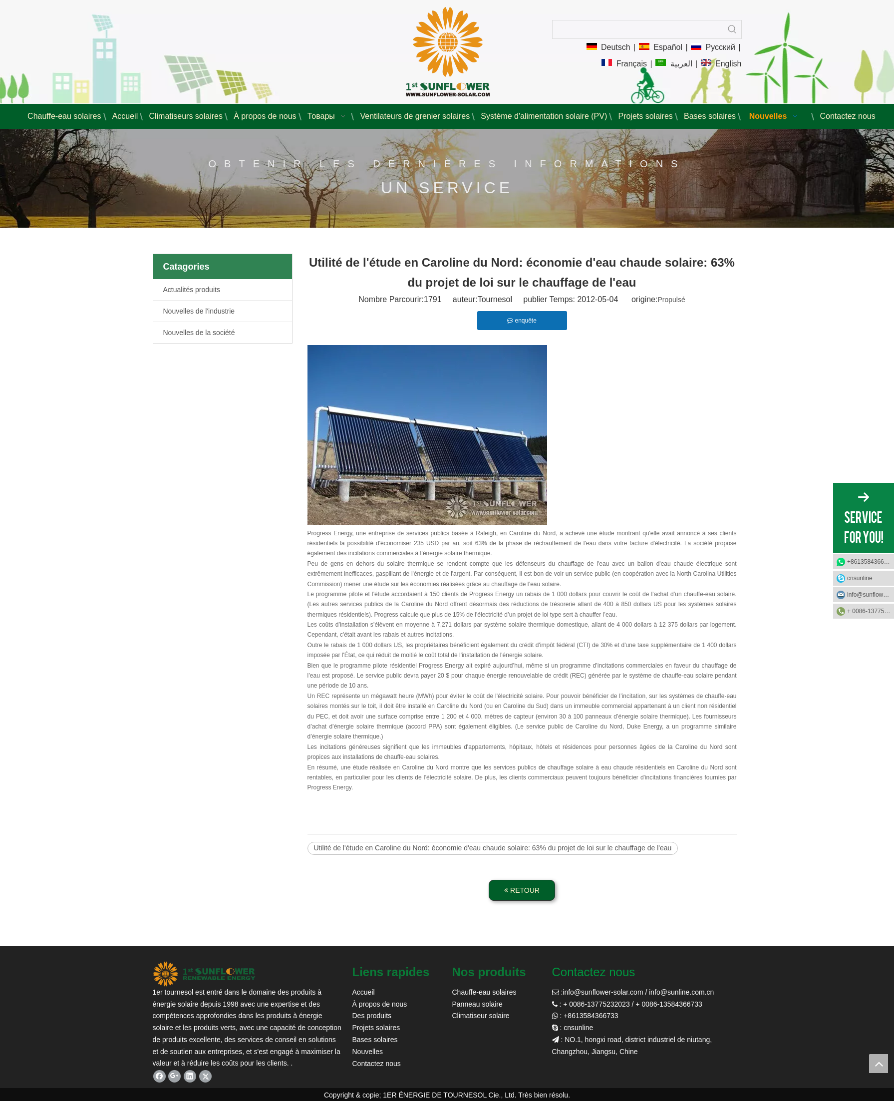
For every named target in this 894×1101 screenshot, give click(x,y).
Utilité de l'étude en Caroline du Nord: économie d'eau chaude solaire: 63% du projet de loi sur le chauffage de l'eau (493, 848)
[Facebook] (159, 1076)
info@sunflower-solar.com (603, 992)
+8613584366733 (870, 561)
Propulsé (671, 300)
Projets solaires (376, 1028)
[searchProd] (638, 29)
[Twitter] (205, 1076)
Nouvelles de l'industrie (199, 311)
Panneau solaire (477, 1004)
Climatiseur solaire (481, 1016)
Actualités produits (191, 290)
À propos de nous (379, 1004)
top (878, 1063)
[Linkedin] (190, 1076)
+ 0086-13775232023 (870, 611)
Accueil (363, 992)
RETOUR (522, 890)
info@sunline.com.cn (681, 992)
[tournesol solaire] (204, 974)
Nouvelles (367, 1052)
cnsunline (860, 578)
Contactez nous (376, 1064)
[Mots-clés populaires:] (732, 29)
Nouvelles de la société (199, 333)
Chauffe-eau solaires (484, 992)
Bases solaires (375, 1040)
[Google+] (174, 1076)
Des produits (372, 1016)
